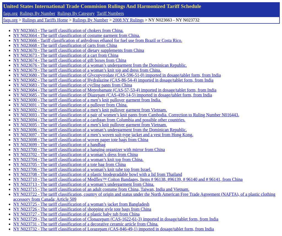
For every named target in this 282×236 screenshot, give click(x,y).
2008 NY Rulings (128, 20)
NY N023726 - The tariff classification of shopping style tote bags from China (82, 209)
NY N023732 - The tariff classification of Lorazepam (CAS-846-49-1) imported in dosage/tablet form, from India (113, 229)
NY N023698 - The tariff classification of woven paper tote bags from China (80, 139)
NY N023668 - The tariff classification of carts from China (65, 45)
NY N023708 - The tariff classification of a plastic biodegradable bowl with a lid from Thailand (97, 174)
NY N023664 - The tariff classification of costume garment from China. (76, 35)
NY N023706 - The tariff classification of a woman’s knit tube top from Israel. (82, 169)
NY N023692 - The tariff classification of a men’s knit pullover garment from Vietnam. (90, 110)
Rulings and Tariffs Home (45, 20)
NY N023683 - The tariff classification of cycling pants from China (72, 85)
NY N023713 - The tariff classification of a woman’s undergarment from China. (83, 184)
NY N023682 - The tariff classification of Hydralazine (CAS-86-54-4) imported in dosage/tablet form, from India (113, 80)
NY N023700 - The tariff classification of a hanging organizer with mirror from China (89, 149)
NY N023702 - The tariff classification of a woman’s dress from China (75, 154)
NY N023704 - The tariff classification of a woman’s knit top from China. (78, 159)
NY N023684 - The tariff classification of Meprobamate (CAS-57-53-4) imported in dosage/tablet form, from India (114, 90)
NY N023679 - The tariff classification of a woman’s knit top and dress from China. (87, 70)
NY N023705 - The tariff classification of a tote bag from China (69, 164)
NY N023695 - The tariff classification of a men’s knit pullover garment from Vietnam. (90, 124)
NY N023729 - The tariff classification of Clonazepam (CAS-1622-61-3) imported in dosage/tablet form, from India (115, 219)
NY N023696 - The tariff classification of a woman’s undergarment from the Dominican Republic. (100, 129)
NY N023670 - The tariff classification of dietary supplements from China (78, 50)
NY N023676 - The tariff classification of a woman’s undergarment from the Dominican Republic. (100, 65)
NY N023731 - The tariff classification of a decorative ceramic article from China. (85, 224)
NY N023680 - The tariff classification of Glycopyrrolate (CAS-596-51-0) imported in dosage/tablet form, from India (117, 75)
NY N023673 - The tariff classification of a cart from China (65, 55)
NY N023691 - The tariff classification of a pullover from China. (70, 105)
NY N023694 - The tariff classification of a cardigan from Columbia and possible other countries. (99, 119)
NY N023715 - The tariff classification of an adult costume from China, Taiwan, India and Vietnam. (101, 189)
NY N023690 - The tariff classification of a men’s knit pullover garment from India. (87, 100)
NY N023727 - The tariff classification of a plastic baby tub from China (76, 214)
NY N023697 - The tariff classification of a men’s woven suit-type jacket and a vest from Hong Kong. (103, 134)
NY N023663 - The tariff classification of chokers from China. (68, 30)
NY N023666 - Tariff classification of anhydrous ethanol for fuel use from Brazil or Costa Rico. (97, 40)
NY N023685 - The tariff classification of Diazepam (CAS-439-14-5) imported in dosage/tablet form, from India (112, 95)
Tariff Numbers (110, 13)
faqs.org (10, 13)
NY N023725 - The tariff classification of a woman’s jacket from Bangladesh (81, 204)
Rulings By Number (37, 13)
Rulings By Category (76, 13)
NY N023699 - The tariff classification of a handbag (59, 144)
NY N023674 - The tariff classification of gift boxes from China (69, 60)
